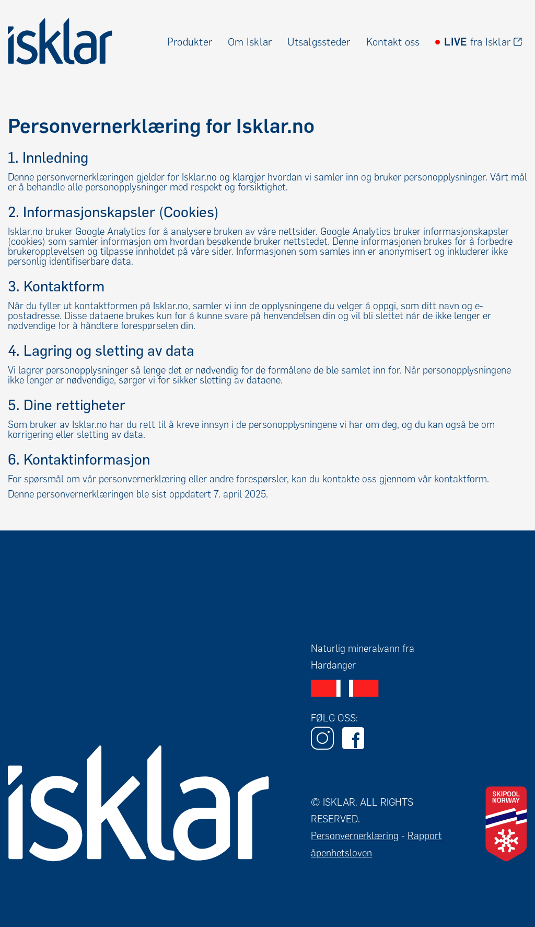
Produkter (189, 42)
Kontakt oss (393, 42)
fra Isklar (477, 42)
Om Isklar (250, 42)
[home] (60, 41)
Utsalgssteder (318, 42)
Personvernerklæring (355, 836)
